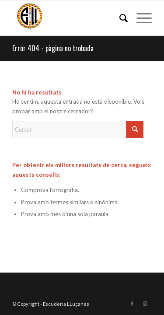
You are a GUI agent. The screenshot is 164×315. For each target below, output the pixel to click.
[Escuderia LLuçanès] (68, 17)
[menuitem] (119, 17)
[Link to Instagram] (145, 303)
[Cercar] (119, 17)
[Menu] (140, 17)
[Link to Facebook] (132, 303)
